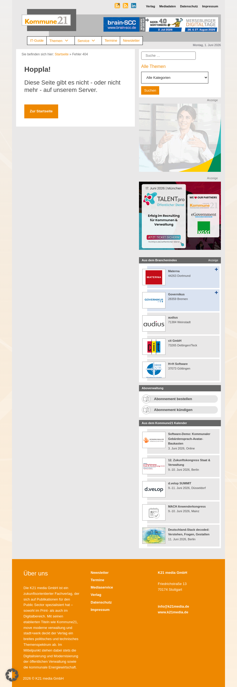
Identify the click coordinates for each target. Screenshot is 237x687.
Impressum (100, 610)
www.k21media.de (173, 612)
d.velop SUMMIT (179, 483)
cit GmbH (175, 340)
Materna (174, 271)
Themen (60, 41)
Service (88, 41)
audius (173, 317)
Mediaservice (102, 587)
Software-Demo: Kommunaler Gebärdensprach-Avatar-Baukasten (189, 438)
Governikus (176, 294)
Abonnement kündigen (173, 410)
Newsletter (131, 40)
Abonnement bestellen (173, 399)
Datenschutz (101, 602)
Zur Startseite (41, 111)
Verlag (96, 595)
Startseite (62, 54)
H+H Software (178, 363)
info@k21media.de (173, 606)
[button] (12, 675)
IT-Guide (37, 40)
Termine (111, 40)
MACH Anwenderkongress (187, 506)
